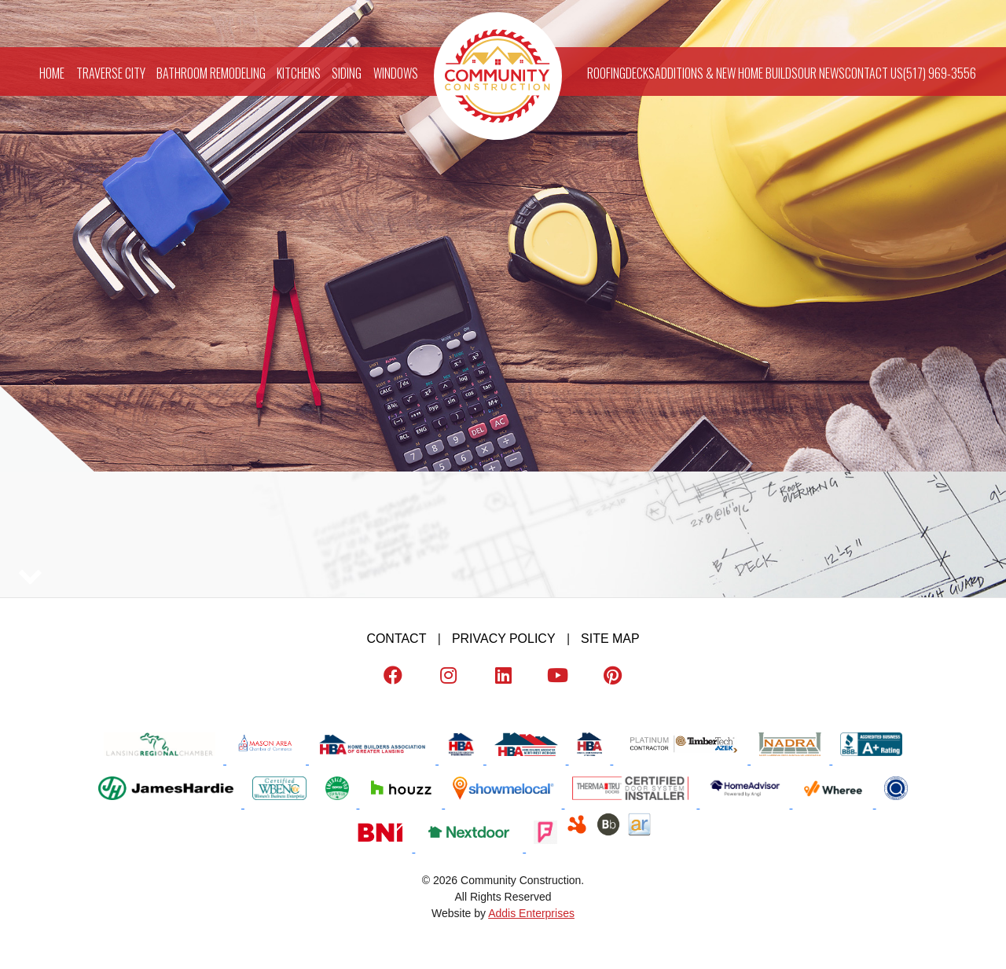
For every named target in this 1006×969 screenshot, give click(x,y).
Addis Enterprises (531, 913)
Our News (821, 71)
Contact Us (874, 71)
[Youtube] (558, 678)
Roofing (606, 71)
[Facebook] (393, 678)
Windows (395, 71)
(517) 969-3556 (939, 71)
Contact (396, 638)
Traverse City (110, 71)
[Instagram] (448, 678)
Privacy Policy (504, 638)
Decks (640, 71)
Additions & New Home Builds (726, 71)
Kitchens (299, 71)
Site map (610, 638)
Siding (347, 71)
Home (51, 71)
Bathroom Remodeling (211, 71)
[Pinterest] (613, 678)
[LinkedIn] (503, 678)
